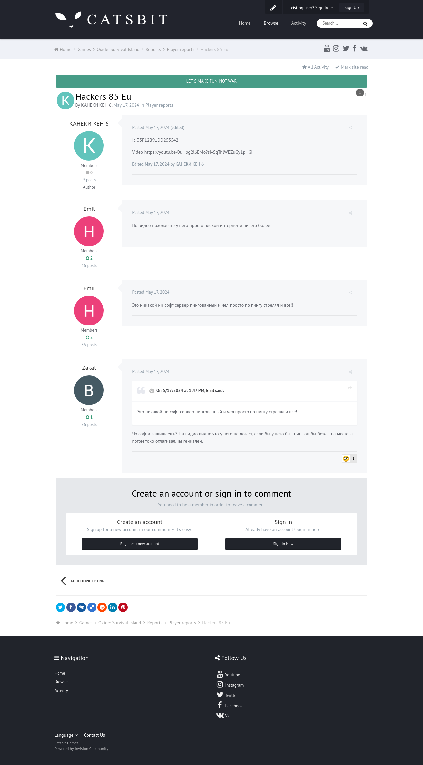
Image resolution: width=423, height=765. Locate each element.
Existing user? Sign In (310, 8)
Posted (150, 127)
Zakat (89, 367)
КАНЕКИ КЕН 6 (96, 105)
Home (244, 23)
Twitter (227, 694)
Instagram (230, 684)
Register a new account (139, 543)
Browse (271, 23)
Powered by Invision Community (81, 748)
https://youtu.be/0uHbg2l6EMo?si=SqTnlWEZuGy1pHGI (198, 152)
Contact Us (94, 735)
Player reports (159, 105)
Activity (298, 23)
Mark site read (352, 67)
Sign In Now (283, 543)
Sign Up (351, 7)
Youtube (228, 674)
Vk (223, 715)
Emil (89, 208)
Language (66, 735)
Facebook (229, 704)
